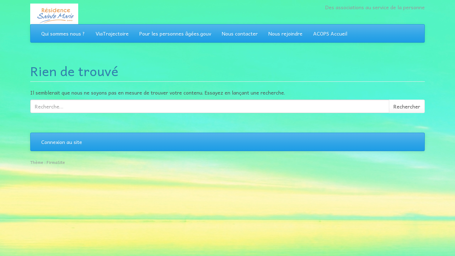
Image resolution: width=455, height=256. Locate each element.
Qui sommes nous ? (63, 33)
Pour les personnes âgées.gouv (175, 33)
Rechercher (407, 106)
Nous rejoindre (285, 33)
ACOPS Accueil (330, 33)
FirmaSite (56, 162)
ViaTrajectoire (112, 33)
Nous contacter (240, 33)
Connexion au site (61, 142)
